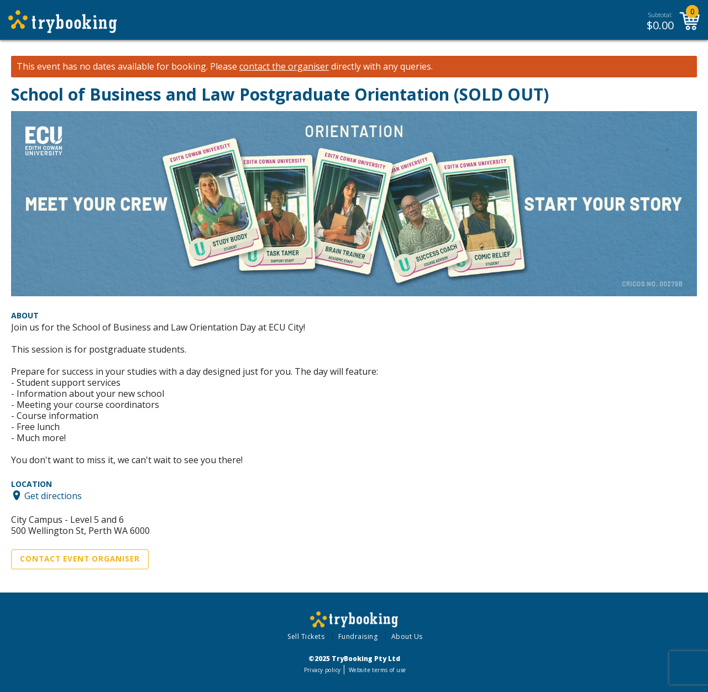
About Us (407, 636)
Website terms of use (377, 670)
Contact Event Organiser (80, 559)
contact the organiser (284, 66)
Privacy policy (322, 670)
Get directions (53, 495)
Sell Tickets (305, 636)
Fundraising (358, 636)
